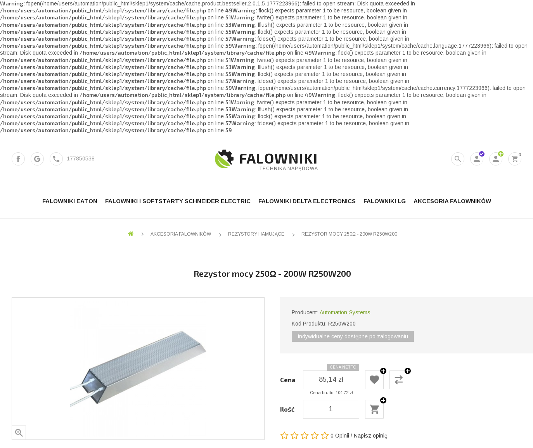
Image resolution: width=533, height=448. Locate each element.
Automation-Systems (345, 312)
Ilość (287, 409)
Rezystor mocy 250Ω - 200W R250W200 (349, 234)
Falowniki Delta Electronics (307, 201)
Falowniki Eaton (69, 201)
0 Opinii (340, 435)
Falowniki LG (384, 201)
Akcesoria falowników (452, 201)
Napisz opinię (371, 435)
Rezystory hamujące (256, 234)
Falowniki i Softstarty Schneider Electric (178, 201)
